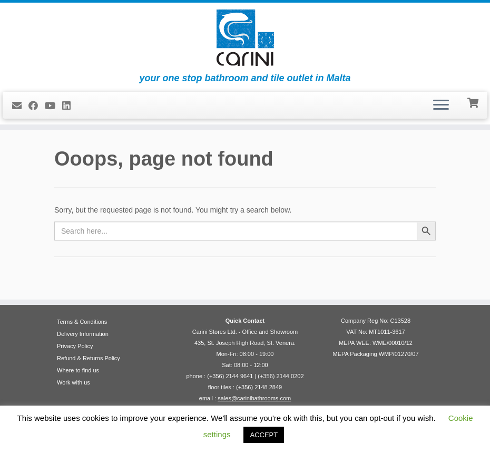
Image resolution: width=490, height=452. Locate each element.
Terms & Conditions (82, 322)
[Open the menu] (441, 105)
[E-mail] (20, 106)
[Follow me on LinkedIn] (69, 106)
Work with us (73, 382)
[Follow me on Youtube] (53, 106)
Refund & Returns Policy (88, 358)
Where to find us (78, 370)
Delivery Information (83, 334)
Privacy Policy (75, 346)
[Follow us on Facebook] (36, 106)
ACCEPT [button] (264, 435)
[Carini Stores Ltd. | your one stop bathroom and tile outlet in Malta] (245, 38)
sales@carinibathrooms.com (254, 398)
